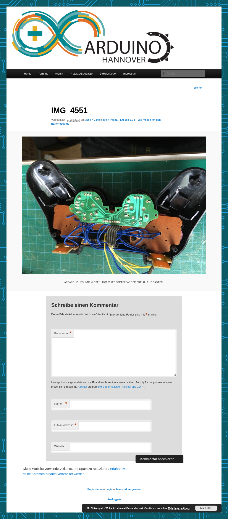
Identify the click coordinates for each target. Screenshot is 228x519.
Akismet (82, 386)
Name (60, 404)
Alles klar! (206, 508)
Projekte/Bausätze (81, 73)
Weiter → (199, 87)
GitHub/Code (107, 73)
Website (59, 446)
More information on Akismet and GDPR (121, 386)
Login (109, 489)
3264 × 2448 (92, 119)
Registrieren (95, 489)
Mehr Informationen (179, 508)
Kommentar (62, 333)
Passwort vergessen (128, 489)
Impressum (129, 73)
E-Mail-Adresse (65, 425)
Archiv (59, 73)
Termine (43, 73)
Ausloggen (114, 499)
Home (28, 73)
